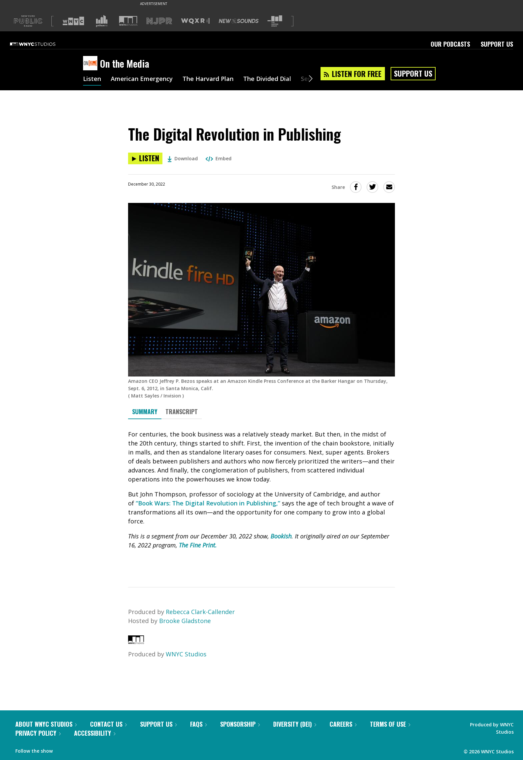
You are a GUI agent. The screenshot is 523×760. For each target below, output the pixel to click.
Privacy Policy (38, 733)
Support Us (497, 44)
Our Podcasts (450, 44)
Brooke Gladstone (185, 621)
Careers (343, 724)
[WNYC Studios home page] (41, 44)
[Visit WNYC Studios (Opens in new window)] (128, 21)
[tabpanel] (261, 497)
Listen (92, 79)
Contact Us (108, 724)
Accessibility (94, 733)
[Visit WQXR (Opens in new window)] (195, 21)
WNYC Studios (186, 654)
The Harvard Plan (207, 79)
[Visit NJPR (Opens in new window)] (159, 21)
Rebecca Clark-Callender (200, 612)
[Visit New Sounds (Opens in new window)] (238, 21)
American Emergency (142, 79)
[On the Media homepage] (91, 63)
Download (182, 158)
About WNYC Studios (46, 724)
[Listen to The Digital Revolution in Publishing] (145, 158)
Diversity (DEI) (294, 724)
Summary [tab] (144, 411)
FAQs (198, 724)
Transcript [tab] (181, 411)
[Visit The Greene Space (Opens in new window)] (275, 21)
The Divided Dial (267, 79)
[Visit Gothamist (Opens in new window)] (101, 21)
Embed (218, 158)
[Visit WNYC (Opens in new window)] (73, 21)
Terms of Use (390, 724)
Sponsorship (240, 724)
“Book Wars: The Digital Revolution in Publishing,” (208, 503)
